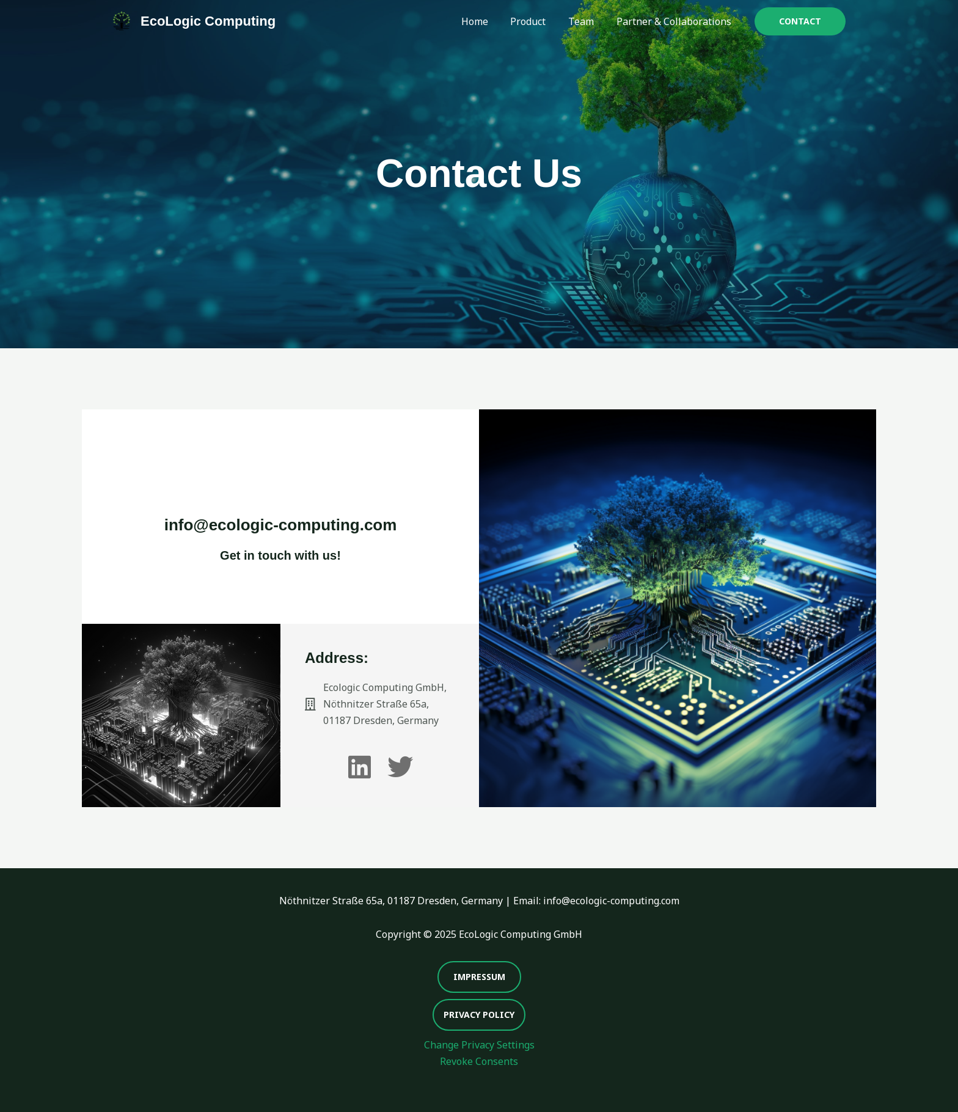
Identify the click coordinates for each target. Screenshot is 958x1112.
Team (585, 21)
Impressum (479, 976)
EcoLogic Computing (208, 21)
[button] (800, 21)
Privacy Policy (479, 1014)
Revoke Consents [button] (479, 1061)
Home (484, 21)
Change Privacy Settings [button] (479, 1045)
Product (535, 21)
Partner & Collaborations (675, 21)
